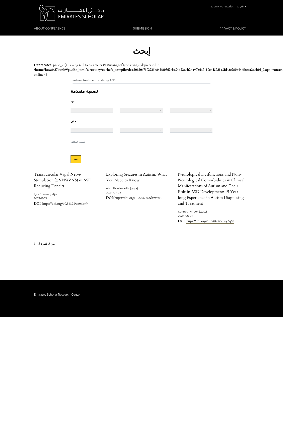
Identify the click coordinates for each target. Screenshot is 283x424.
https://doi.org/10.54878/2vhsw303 (138, 198)
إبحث (76, 159)
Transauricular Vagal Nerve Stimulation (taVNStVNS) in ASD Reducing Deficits (62, 180)
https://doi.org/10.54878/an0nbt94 (65, 203)
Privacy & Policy (232, 28)
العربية (243, 6)
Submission (142, 28)
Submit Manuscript (221, 6)
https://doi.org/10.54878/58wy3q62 (210, 221)
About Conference (49, 28)
